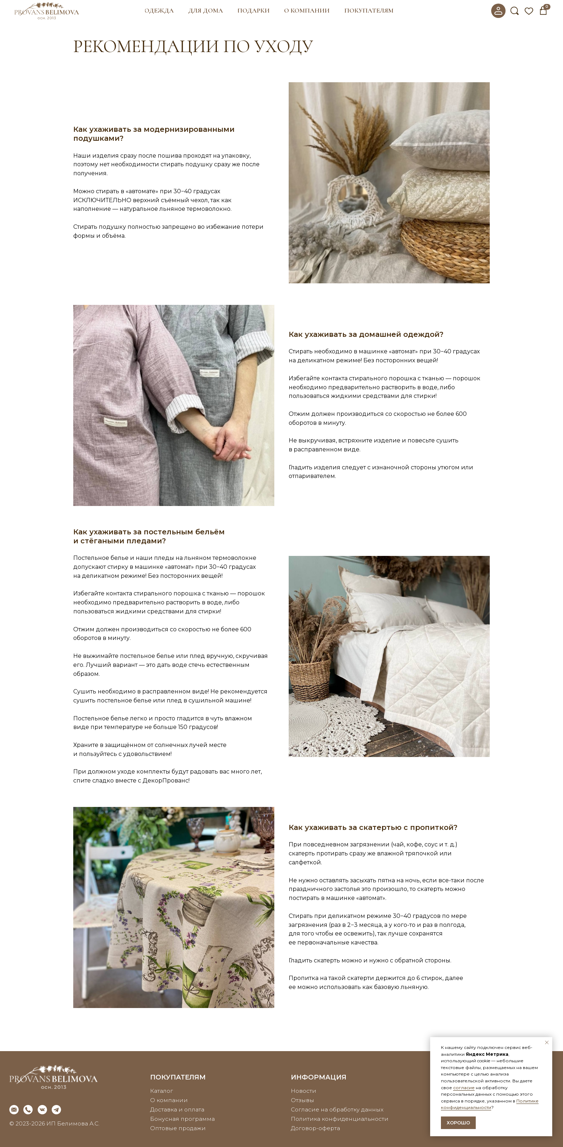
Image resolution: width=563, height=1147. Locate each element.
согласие (464, 1087)
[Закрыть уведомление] (546, 1042)
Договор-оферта (315, 1128)
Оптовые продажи (178, 1128)
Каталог (161, 1090)
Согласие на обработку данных (337, 1109)
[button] (159, 11)
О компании (169, 1100)
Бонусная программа (182, 1118)
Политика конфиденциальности (339, 1118)
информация (318, 1077)
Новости (303, 1090)
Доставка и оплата (177, 1109)
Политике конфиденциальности (490, 1104)
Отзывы (302, 1100)
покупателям (178, 1077)
